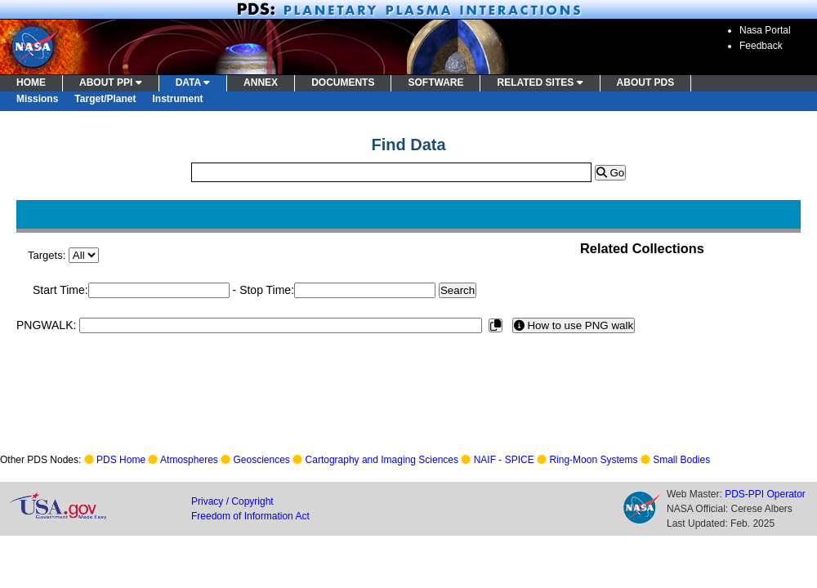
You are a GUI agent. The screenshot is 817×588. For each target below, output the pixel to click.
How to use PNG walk (573, 325)
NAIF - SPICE (504, 460)
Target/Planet (105, 99)
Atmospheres (189, 460)
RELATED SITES (540, 82)
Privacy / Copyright (232, 501)
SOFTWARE (435, 82)
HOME (31, 82)
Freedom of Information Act (250, 516)
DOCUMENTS (342, 82)
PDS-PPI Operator (765, 494)
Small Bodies (681, 460)
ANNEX (260, 82)
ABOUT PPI (110, 82)
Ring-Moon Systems (593, 460)
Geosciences (262, 460)
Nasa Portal (765, 30)
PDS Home (120, 460)
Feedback (761, 45)
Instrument (178, 99)
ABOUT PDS (646, 82)
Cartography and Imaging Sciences (382, 460)
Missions (37, 99)
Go (610, 173)
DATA (193, 82)
